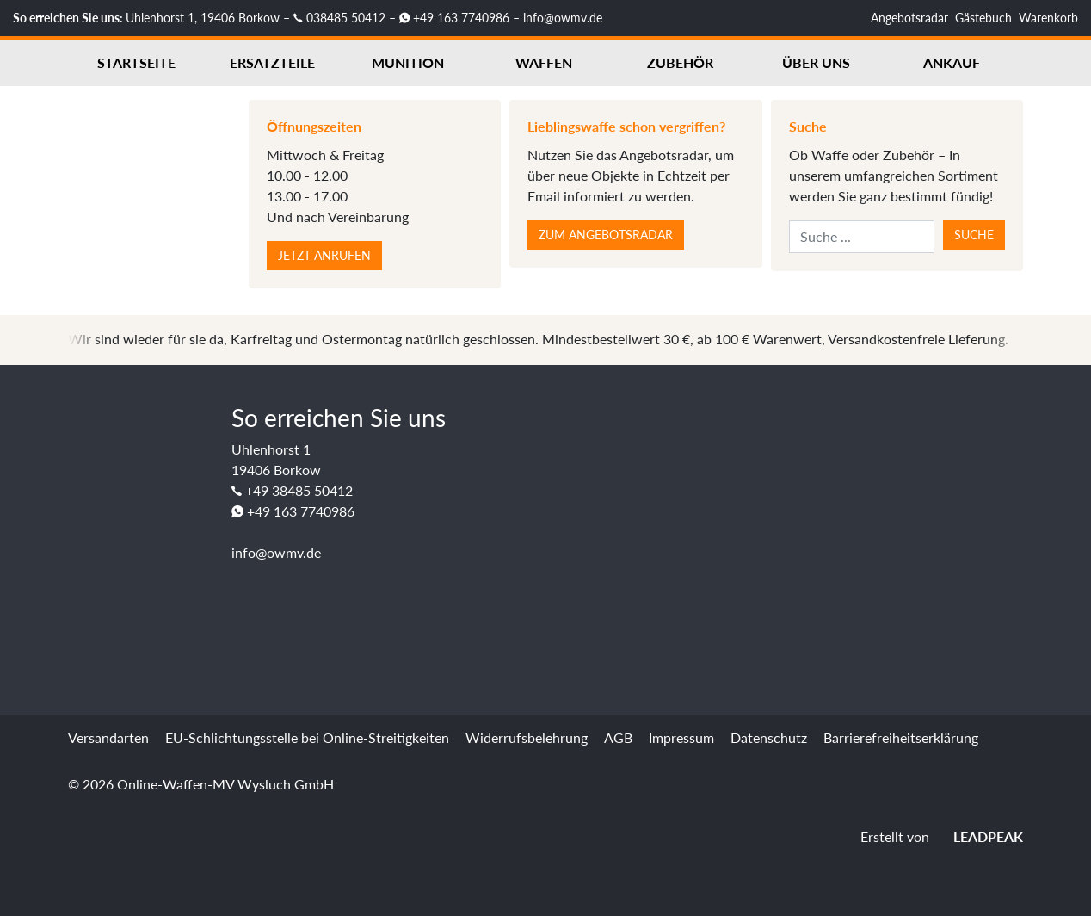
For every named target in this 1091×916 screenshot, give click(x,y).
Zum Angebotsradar (606, 234)
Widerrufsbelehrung (526, 737)
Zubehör (680, 62)
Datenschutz (768, 737)
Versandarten (108, 737)
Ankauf (951, 62)
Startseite (136, 62)
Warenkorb (1048, 17)
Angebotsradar (909, 17)
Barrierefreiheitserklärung (900, 737)
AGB (618, 737)
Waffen (543, 62)
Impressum (681, 737)
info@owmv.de (562, 17)
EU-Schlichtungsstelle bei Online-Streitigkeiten (307, 737)
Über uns (816, 62)
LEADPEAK (978, 836)
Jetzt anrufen (324, 255)
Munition (408, 62)
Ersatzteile (272, 62)
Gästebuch (983, 17)
